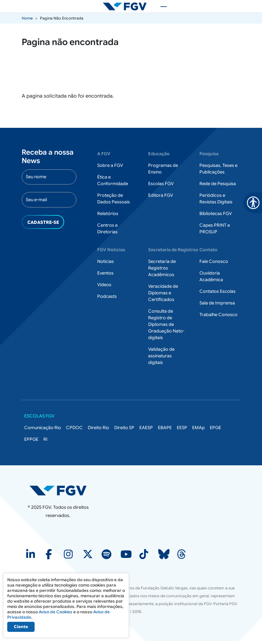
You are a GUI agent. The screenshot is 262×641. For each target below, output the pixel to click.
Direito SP (124, 427)
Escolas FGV (161, 183)
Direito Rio (98, 427)
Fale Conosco (213, 261)
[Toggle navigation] (160, 6)
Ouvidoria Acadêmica (211, 276)
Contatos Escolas (217, 291)
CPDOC (74, 427)
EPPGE (31, 439)
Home (27, 18)
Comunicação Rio (42, 427)
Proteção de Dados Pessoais (113, 198)
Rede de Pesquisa (217, 183)
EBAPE (165, 427)
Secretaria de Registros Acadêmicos (162, 267)
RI (45, 439)
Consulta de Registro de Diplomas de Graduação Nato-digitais (166, 324)
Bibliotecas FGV (215, 213)
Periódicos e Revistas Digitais (215, 198)
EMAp (198, 427)
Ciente (21, 626)
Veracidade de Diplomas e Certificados (163, 292)
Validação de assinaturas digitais (161, 355)
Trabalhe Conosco (218, 314)
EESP (182, 427)
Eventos (105, 273)
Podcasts (107, 296)
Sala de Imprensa (217, 303)
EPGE (215, 427)
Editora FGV (160, 195)
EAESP (146, 427)
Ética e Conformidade (112, 180)
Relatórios (107, 213)
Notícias (105, 261)
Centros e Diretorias (107, 228)
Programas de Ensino (163, 168)
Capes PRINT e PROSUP (214, 228)
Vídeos (104, 284)
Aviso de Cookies (55, 612)
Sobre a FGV (110, 165)
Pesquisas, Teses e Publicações (218, 168)
